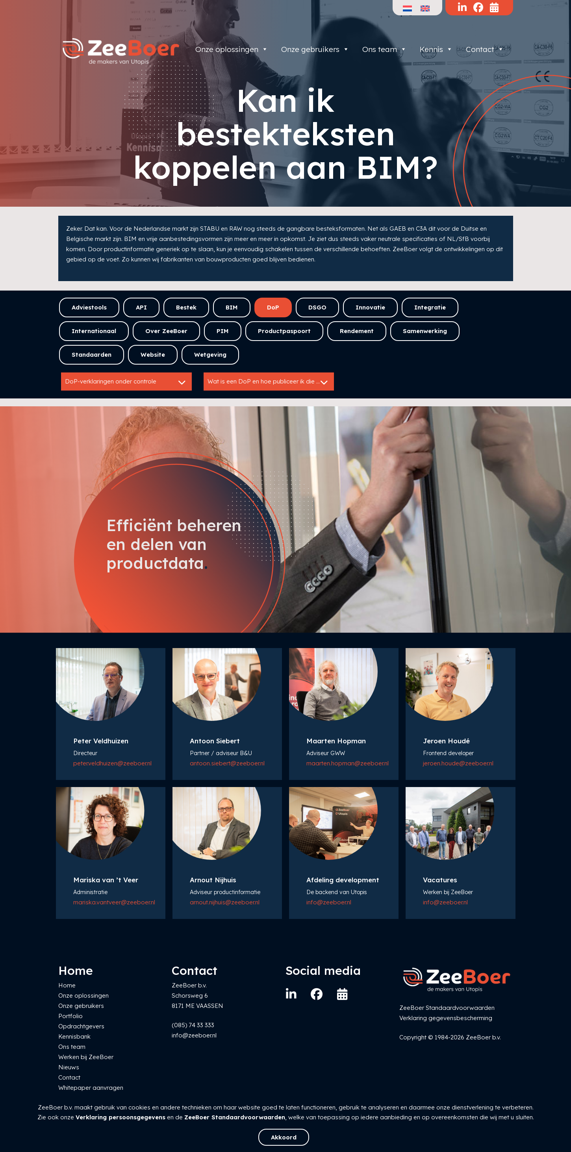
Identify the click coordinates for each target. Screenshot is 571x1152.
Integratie (430, 307)
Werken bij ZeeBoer (85, 1057)
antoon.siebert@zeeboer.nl (227, 763)
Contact (485, 49)
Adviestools (89, 307)
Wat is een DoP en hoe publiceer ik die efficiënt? (271, 382)
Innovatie (370, 307)
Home (67, 985)
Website (153, 354)
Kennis (436, 49)
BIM (232, 307)
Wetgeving (210, 354)
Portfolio (70, 1016)
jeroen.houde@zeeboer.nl (458, 763)
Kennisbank (74, 1036)
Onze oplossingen (231, 49)
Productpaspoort (284, 331)
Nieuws (68, 1067)
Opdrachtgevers (81, 1026)
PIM (223, 331)
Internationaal (94, 331)
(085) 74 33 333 (193, 1025)
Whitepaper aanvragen (90, 1087)
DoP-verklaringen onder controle (126, 382)
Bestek (186, 307)
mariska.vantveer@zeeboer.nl (114, 902)
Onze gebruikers (315, 49)
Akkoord (284, 1137)
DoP (273, 307)
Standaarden (91, 354)
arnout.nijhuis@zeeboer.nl (225, 902)
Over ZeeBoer (166, 331)
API (141, 307)
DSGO (317, 307)
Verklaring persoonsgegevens (120, 1117)
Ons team (384, 49)
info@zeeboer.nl (328, 902)
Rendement (357, 331)
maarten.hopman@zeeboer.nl (347, 763)
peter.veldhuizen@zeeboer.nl (112, 763)
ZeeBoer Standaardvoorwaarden (234, 1117)
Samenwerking (425, 331)
